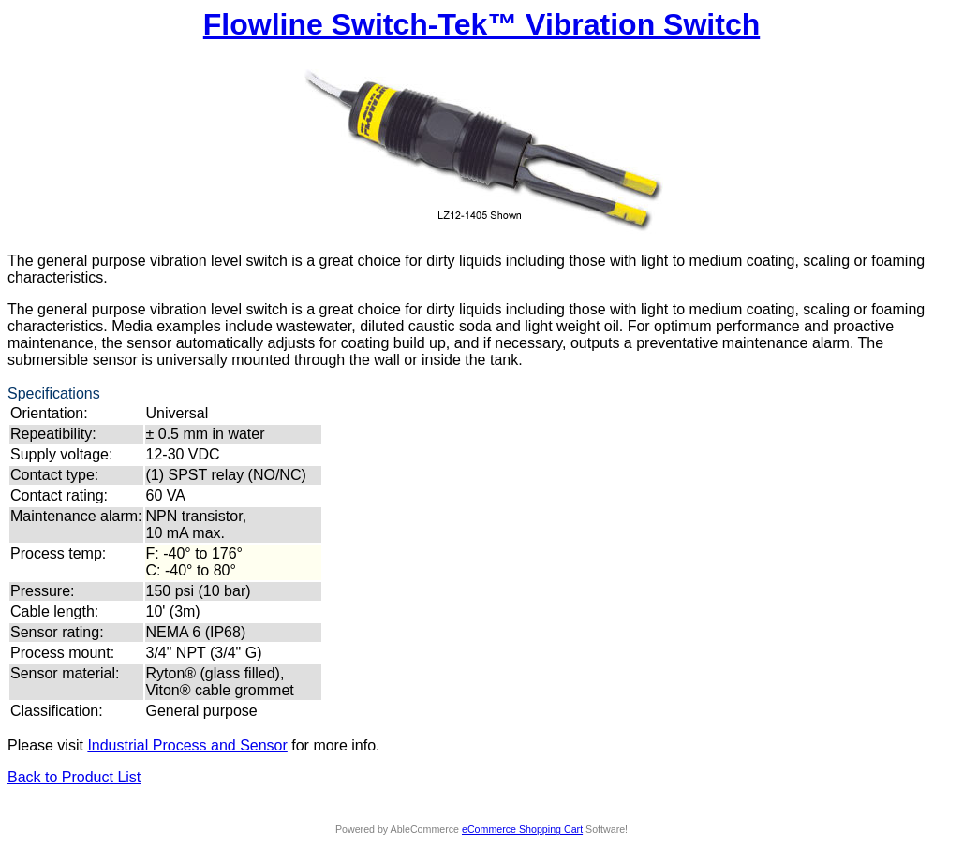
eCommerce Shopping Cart (522, 829)
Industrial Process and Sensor (187, 745)
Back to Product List (74, 777)
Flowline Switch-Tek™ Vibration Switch (481, 24)
